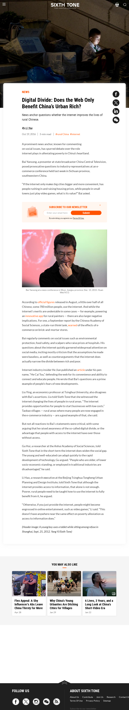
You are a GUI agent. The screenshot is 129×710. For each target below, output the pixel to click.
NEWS (25, 92)
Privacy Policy (93, 701)
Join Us (99, 697)
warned (72, 325)
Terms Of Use (76, 701)
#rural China (62, 134)
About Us (74, 697)
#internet (75, 134)
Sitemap (107, 701)
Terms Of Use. (78, 218)
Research (111, 697)
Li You (28, 128)
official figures (46, 302)
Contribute (87, 697)
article (81, 369)
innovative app (34, 316)
